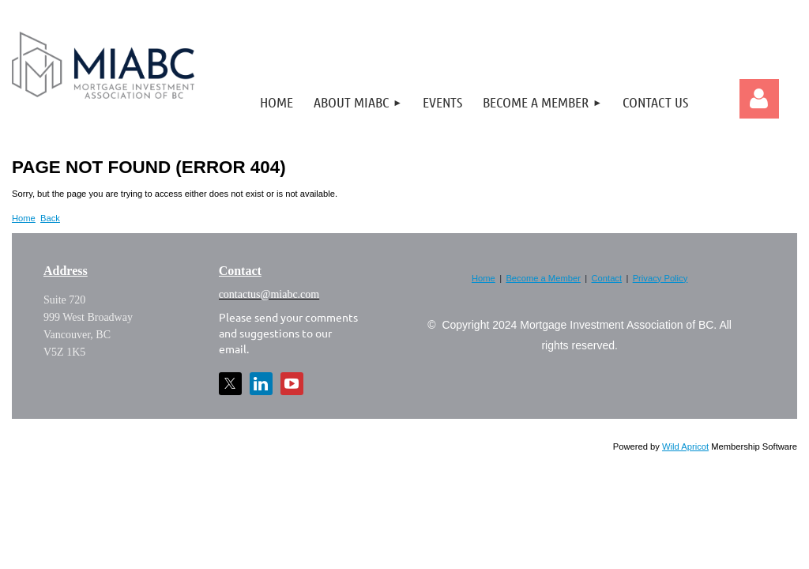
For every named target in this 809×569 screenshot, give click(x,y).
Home (24, 218)
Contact (607, 278)
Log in (759, 99)
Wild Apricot (685, 446)
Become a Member (543, 278)
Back (50, 218)
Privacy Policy (660, 278)
